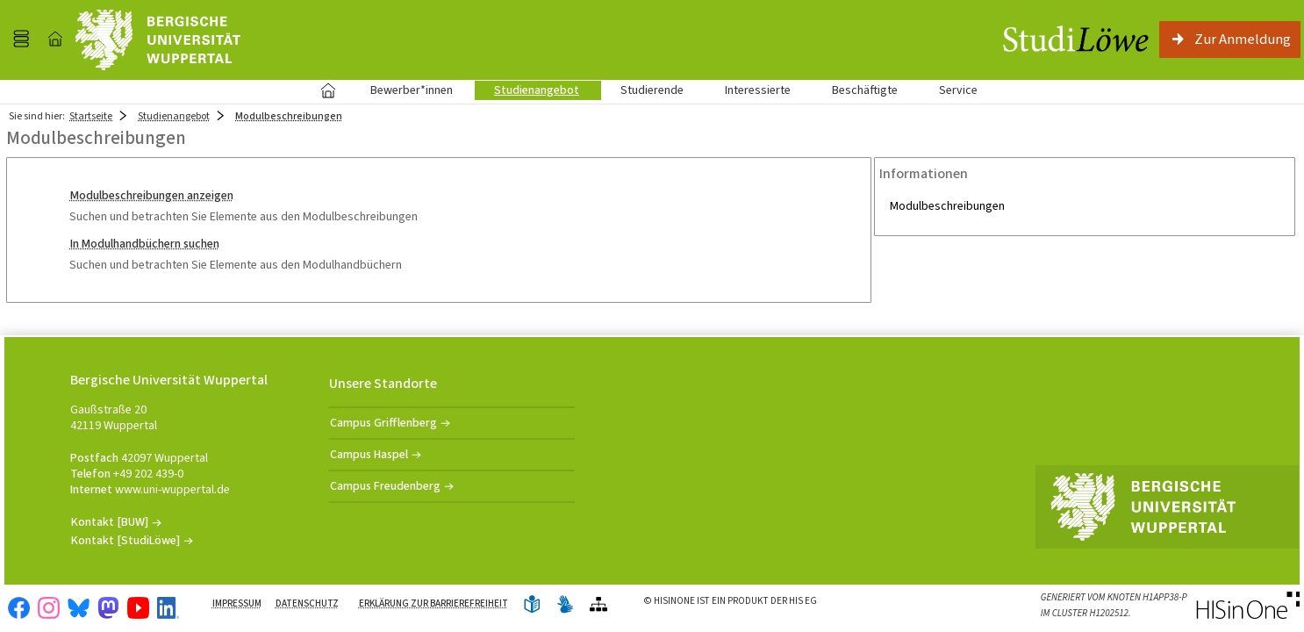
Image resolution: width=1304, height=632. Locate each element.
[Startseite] (55, 39)
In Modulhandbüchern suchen (144, 243)
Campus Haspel (369, 454)
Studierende (652, 90)
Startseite (328, 90)
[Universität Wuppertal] (158, 40)
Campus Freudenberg (385, 486)
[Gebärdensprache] (565, 605)
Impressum (237, 603)
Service (949, 90)
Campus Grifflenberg (383, 422)
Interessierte (758, 90)
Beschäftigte (865, 90)
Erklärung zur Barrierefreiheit (433, 603)
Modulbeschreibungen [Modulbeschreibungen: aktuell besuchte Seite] (288, 116)
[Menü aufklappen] (21, 39)
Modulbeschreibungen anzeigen (151, 195)
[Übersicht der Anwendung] (598, 605)
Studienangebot (527, 90)
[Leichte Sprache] (531, 605)
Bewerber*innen (402, 90)
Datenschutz (307, 603)
